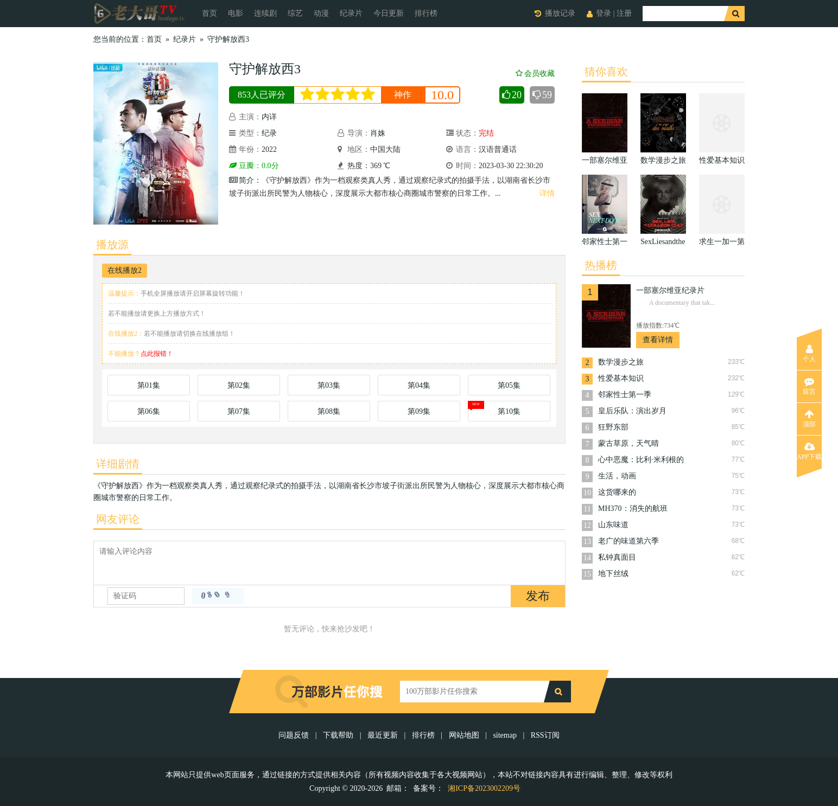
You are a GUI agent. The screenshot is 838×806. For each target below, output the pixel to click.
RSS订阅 (545, 735)
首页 (209, 13)
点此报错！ (157, 353)
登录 (603, 13)
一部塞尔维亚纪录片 (670, 290)
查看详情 (658, 340)
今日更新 (388, 13)
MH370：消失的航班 (633, 508)
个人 (809, 353)
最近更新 (382, 735)
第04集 (419, 385)
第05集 (509, 385)
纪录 (269, 133)
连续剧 (265, 13)
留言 (809, 386)
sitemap (505, 735)
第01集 (148, 385)
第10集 (509, 411)
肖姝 (377, 133)
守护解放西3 (228, 39)
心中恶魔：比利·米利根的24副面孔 (641, 461)
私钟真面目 (617, 557)
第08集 (329, 411)
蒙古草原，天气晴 (628, 443)
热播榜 (601, 265)
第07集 (238, 411)
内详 (269, 117)
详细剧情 (117, 464)
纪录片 (351, 13)
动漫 (321, 13)
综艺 (295, 13)
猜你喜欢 (606, 72)
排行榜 (426, 13)
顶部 (809, 419)
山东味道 (613, 525)
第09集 (419, 411)
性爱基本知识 (621, 378)
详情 (547, 193)
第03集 (329, 385)
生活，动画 (617, 476)
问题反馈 (294, 735)
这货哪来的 (617, 492)
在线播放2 (124, 270)
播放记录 (560, 13)
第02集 (238, 385)
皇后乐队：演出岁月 (632, 411)
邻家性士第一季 (624, 395)
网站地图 (464, 735)
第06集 (148, 411)
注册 (624, 13)
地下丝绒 (613, 574)
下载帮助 (338, 735)
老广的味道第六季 (628, 541)
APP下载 (809, 451)
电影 (235, 13)
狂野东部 (613, 427)
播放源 (112, 245)
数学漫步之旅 (621, 362)
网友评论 (117, 519)
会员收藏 (535, 73)
